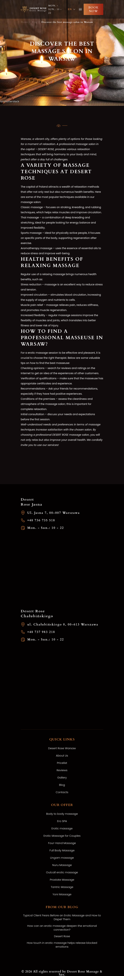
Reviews (62, 770)
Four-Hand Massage (62, 843)
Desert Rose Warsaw (62, 748)
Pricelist (62, 763)
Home (24, 22)
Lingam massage (62, 858)
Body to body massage (62, 814)
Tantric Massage (62, 887)
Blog (34, 22)
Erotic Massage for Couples (62, 836)
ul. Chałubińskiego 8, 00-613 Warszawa (60, 624)
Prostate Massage (62, 880)
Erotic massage (61, 828)
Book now (93, 9)
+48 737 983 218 (38, 632)
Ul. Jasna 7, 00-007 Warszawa (50, 513)
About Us (62, 755)
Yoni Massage (62, 894)
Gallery (62, 777)
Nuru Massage (62, 865)
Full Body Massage (62, 850)
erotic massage (37, 353)
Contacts (62, 792)
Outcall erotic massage (62, 872)
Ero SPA (62, 821)
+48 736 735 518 (38, 520)
